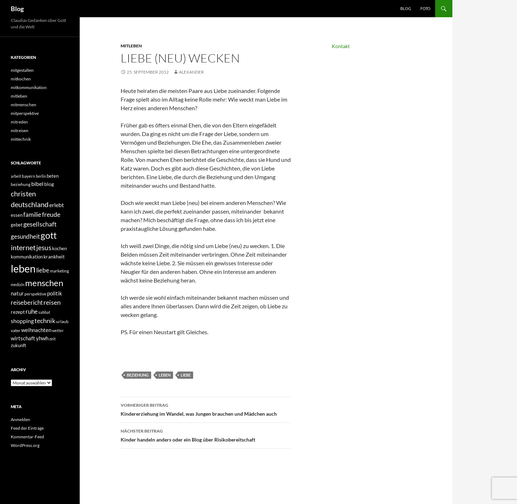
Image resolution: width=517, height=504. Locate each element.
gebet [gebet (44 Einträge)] (17, 225)
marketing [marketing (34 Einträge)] (59, 271)
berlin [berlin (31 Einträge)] (41, 176)
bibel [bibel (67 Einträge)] (37, 184)
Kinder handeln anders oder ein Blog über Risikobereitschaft (206, 435)
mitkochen (21, 78)
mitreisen (19, 130)
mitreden (19, 122)
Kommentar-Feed (27, 436)
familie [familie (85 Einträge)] (32, 214)
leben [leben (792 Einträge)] (23, 268)
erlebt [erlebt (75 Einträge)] (56, 204)
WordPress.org (25, 445)
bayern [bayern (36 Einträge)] (28, 176)
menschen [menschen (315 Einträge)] (44, 282)
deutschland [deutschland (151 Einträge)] (29, 204)
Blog (17, 9)
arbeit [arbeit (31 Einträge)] (16, 176)
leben (165, 375)
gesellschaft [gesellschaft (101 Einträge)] (40, 224)
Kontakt (341, 46)
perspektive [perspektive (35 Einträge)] (35, 294)
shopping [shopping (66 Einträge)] (22, 321)
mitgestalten (22, 70)
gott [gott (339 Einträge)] (49, 235)
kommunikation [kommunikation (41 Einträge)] (27, 257)
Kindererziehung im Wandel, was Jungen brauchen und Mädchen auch (206, 409)
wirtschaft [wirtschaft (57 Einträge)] (23, 338)
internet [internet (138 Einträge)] (23, 247)
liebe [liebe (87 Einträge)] (42, 270)
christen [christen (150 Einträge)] (23, 193)
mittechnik (21, 139)
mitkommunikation (29, 87)
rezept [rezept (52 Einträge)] (18, 312)
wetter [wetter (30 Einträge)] (58, 330)
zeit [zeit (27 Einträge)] (52, 338)
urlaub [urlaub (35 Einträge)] (62, 321)
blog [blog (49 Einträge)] (49, 184)
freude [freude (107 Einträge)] (51, 214)
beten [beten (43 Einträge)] (53, 176)
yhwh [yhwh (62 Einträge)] (42, 338)
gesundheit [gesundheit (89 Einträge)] (25, 236)
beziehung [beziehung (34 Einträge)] (21, 184)
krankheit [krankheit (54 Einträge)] (54, 256)
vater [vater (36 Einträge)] (15, 330)
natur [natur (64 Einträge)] (17, 293)
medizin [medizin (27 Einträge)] (17, 284)
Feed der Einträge (27, 428)
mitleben (131, 45)
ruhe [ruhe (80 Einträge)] (31, 311)
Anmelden (20, 419)
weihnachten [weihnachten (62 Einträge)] (36, 330)
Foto (425, 8)
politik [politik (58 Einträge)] (54, 293)
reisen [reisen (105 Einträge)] (52, 302)
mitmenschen (23, 104)
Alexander (191, 72)
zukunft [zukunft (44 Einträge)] (18, 345)
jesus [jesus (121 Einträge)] (43, 247)
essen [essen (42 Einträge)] (17, 215)
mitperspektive (25, 113)
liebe (186, 375)
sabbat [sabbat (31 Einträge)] (44, 312)
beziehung (138, 375)
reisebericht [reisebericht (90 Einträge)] (27, 302)
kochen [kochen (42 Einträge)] (59, 248)
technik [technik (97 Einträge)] (44, 321)
